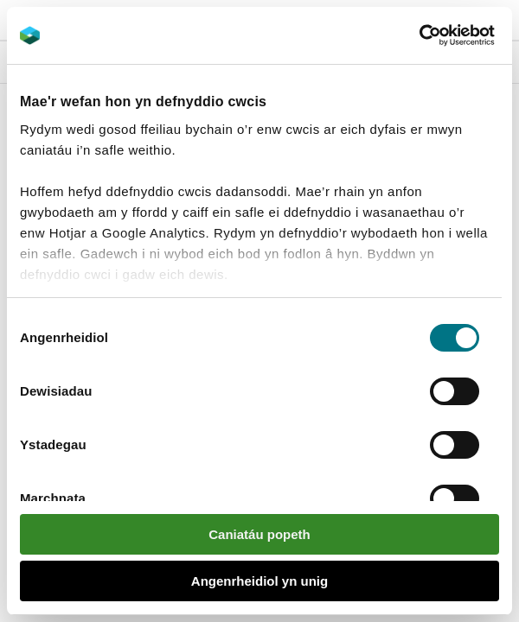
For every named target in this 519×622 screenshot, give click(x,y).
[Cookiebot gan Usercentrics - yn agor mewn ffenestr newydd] (449, 35)
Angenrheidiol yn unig (259, 581)
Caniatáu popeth (259, 534)
